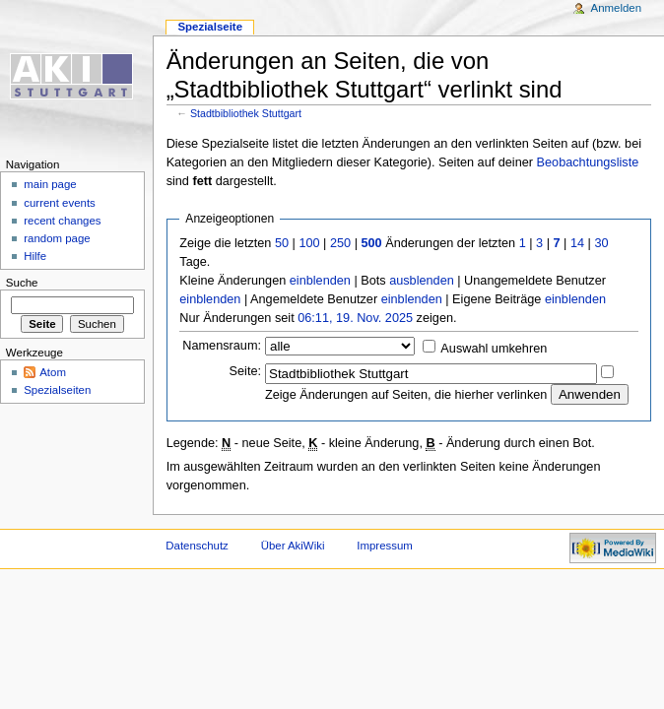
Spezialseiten (57, 390)
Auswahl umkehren (493, 348)
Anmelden (616, 8)
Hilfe (35, 256)
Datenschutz (197, 545)
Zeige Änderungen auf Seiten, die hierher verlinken (406, 395)
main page (50, 184)
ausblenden (421, 281)
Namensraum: (221, 346)
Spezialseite (209, 26)
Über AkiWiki (293, 545)
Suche (22, 283)
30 (601, 243)
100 (309, 243)
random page (57, 238)
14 (577, 243)
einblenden (320, 281)
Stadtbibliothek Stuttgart (245, 113)
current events (60, 203)
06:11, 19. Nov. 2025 (355, 318)
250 (340, 243)
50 (282, 243)
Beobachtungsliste (588, 162)
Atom (52, 372)
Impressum (385, 545)
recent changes (62, 220)
